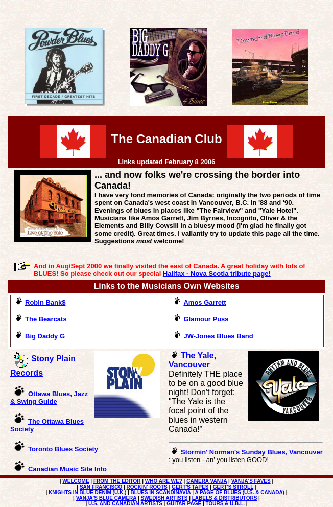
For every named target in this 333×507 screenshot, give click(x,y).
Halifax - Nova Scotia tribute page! (217, 274)
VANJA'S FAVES (251, 481)
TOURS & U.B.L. (225, 503)
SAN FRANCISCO (101, 487)
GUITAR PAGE (184, 503)
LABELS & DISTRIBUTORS (224, 498)
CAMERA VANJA (206, 481)
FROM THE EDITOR (117, 481)
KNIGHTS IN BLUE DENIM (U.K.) (87, 492)
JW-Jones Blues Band (218, 336)
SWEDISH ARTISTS (164, 498)
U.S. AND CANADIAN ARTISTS (125, 503)
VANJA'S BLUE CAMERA (106, 498)
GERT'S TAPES (190, 487)
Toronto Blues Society (63, 449)
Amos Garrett (204, 302)
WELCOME (75, 481)
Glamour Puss (201, 319)
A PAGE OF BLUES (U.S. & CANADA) (239, 492)
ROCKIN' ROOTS (147, 487)
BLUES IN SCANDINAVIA (161, 492)
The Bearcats (41, 319)
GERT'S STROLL (233, 487)
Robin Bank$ (40, 302)
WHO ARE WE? (163, 481)
